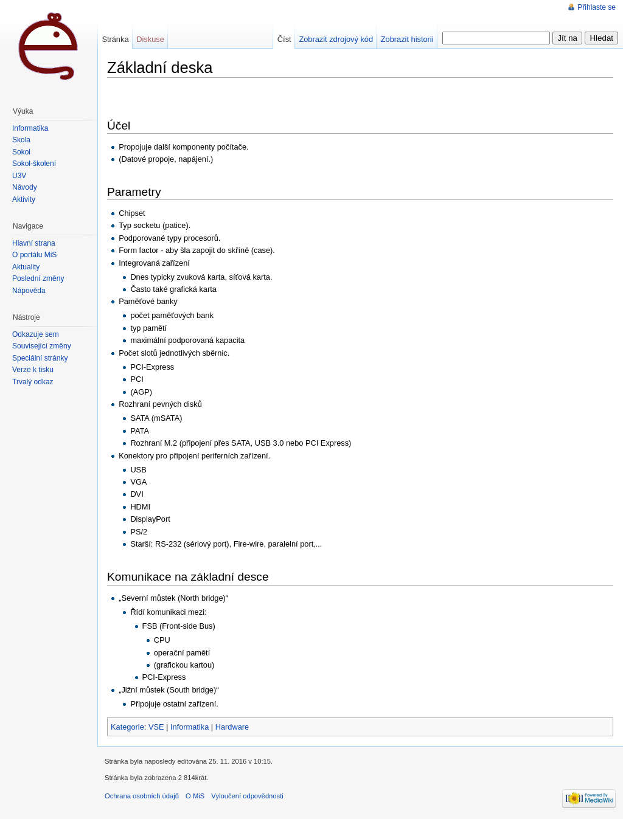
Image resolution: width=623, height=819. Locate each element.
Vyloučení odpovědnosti (247, 796)
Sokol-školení (34, 163)
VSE (156, 726)
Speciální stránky (40, 358)
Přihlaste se (596, 7)
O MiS (195, 796)
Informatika (189, 726)
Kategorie (127, 726)
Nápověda (29, 290)
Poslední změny (38, 278)
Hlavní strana (33, 243)
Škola (21, 140)
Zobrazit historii (407, 39)
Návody (24, 187)
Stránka (115, 39)
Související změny (41, 346)
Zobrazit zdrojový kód (336, 39)
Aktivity (23, 199)
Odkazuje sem (35, 334)
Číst (284, 39)
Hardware (232, 726)
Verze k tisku (33, 369)
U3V (19, 175)
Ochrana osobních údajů (142, 796)
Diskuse (150, 39)
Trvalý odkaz (33, 382)
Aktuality (26, 267)
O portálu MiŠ (34, 255)
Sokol (21, 152)
